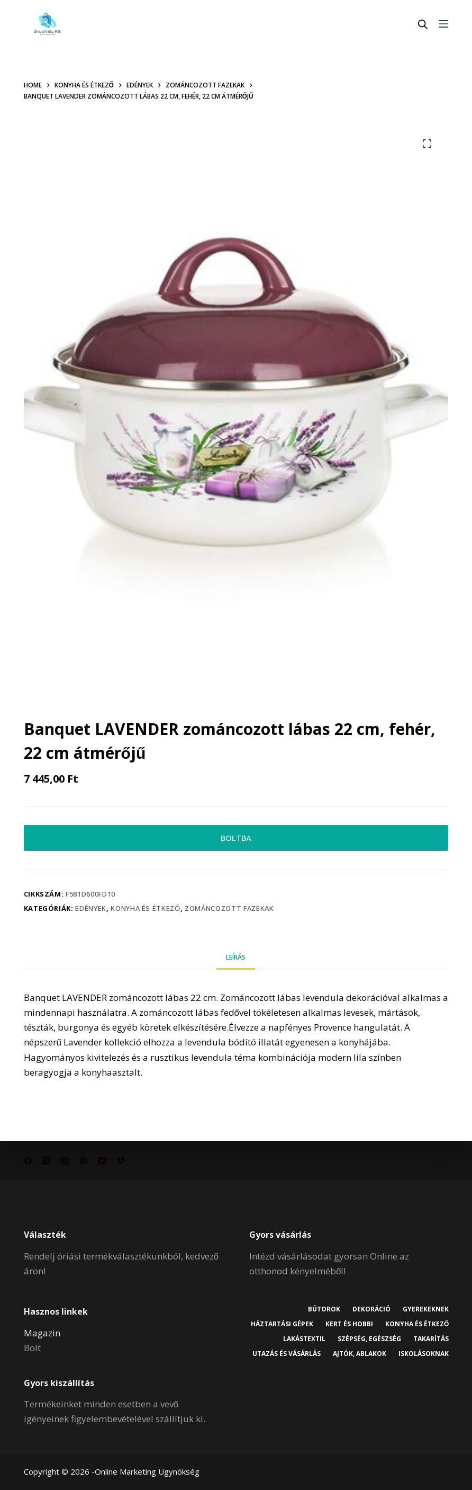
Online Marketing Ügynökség (147, 1471)
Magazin (42, 1333)
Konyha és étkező (145, 911)
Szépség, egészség (416, 1339)
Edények (90, 911)
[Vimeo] (120, 1161)
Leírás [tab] (236, 959)
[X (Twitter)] (46, 1161)
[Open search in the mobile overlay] (422, 24)
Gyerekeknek (425, 1309)
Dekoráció (370, 1309)
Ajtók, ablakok (421, 1354)
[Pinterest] (83, 1161)
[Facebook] (28, 1161)
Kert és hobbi (424, 1324)
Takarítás (282, 1354)
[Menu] (443, 24)
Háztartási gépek (356, 1324)
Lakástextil (350, 1339)
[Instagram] (65, 1161)
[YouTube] (102, 1161)
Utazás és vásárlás (347, 1354)
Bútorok (321, 1309)
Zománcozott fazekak (229, 911)
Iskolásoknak (423, 1368)
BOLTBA (236, 839)
